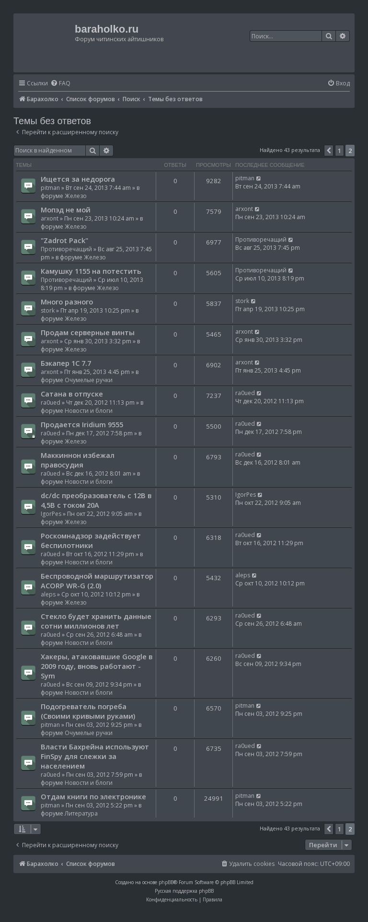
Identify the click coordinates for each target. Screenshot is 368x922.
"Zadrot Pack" (64, 240)
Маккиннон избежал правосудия (78, 459)
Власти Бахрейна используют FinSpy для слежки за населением (95, 756)
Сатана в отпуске (72, 393)
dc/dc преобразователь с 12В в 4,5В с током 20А (96, 500)
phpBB (166, 882)
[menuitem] (60, 83)
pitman (50, 188)
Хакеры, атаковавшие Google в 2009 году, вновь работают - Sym (96, 666)
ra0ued (50, 402)
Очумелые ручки (89, 380)
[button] (329, 150)
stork (48, 310)
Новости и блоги (89, 411)
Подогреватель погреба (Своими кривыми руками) (88, 711)
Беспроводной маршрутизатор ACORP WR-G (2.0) (97, 580)
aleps (48, 594)
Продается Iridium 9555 (82, 424)
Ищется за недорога (78, 179)
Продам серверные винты (88, 332)
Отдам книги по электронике (93, 796)
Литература (81, 813)
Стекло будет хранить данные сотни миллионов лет (96, 620)
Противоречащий (66, 249)
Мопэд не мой (66, 209)
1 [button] (339, 150)
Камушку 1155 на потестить (91, 271)
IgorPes (51, 514)
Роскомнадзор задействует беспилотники (91, 540)
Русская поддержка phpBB (184, 890)
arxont (49, 218)
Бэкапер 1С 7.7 (66, 363)
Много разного (67, 301)
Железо (76, 196)
